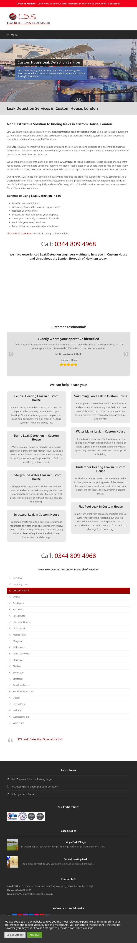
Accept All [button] (34, 934)
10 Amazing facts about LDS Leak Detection (34, 786)
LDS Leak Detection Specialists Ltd (39, 739)
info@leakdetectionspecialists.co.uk (33, 893)
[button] (12, 35)
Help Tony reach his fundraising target (31, 779)
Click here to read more (19, 233)
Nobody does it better (23, 794)
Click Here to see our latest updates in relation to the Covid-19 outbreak (78, 3)
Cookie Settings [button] (15, 934)
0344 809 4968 (75, 244)
